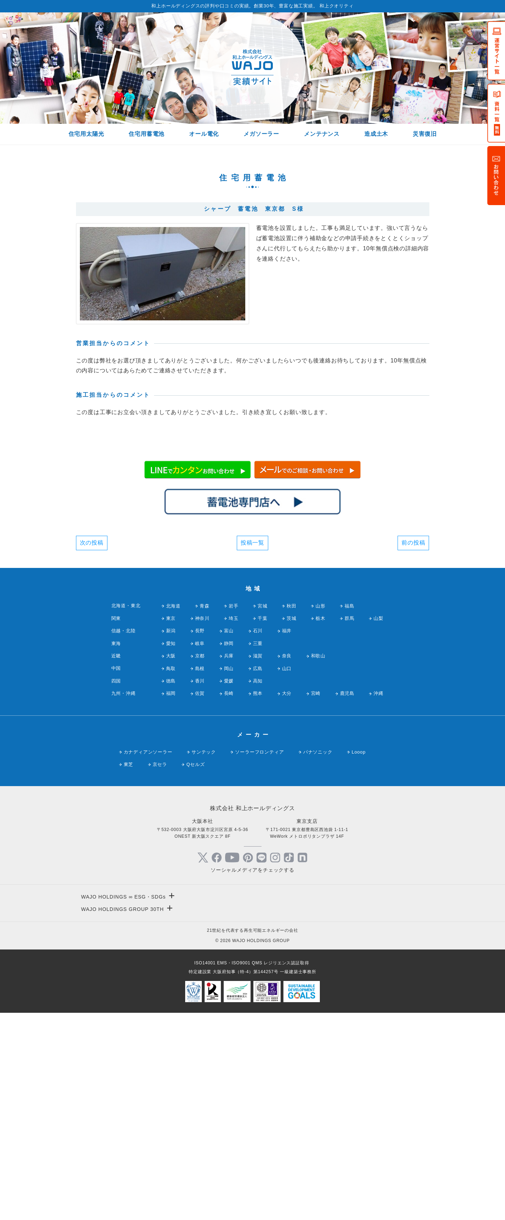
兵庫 (229, 862)
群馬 (349, 825)
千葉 (263, 825)
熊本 (258, 900)
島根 (200, 875)
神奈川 (202, 825)
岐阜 (200, 850)
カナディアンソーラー (148, 958)
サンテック (204, 958)
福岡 (171, 900)
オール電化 (204, 134)
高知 (258, 887)
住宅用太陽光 (86, 134)
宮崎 (316, 900)
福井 (287, 837)
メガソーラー (261, 134)
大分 (287, 900)
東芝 (129, 971)
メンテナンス (322, 134)
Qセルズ (195, 971)
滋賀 (258, 862)
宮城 (263, 812)
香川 (200, 887)
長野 (200, 837)
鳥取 (171, 875)
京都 (200, 862)
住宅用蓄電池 (146, 134)
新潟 (171, 837)
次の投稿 (92, 749)
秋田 (291, 812)
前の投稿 (413, 749)
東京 (171, 825)
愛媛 (229, 887)
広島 (258, 875)
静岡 (229, 850)
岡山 (229, 875)
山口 (287, 875)
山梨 (378, 825)
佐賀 (200, 900)
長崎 (229, 900)
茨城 (291, 825)
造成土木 (376, 134)
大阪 (171, 862)
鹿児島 (347, 900)
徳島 (171, 887)
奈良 (287, 862)
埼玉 (234, 825)
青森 (205, 812)
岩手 (234, 812)
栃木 (320, 825)
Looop (359, 958)
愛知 (171, 850)
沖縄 (378, 900)
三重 (258, 850)
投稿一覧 (252, 749)
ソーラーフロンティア (259, 958)
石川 (258, 837)
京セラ (160, 971)
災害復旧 (424, 134)
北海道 (173, 812)
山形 (320, 812)
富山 (229, 837)
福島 (349, 812)
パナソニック (318, 958)
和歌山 (318, 862)
